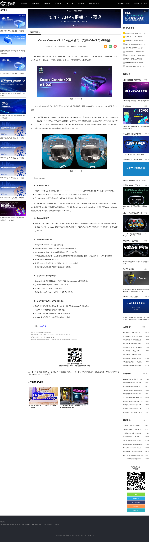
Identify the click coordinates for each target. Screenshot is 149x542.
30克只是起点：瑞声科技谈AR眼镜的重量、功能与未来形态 (133, 336)
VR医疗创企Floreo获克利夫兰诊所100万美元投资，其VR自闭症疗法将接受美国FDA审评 (133, 425)
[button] (71, 25)
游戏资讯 (46, 3)
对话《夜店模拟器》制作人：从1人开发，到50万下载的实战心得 (133, 343)
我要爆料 (135, 506)
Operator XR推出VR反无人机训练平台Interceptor (135, 55)
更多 (146, 80)
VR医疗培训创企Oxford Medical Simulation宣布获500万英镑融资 (133, 455)
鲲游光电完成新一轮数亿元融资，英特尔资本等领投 (97, 372)
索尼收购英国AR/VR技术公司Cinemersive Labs (133, 444)
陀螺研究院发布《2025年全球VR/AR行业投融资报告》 (133, 401)
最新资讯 (24, 3)
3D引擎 (83, 46)
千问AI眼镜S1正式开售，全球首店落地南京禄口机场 (135, 40)
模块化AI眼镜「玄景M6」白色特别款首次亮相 (135, 48)
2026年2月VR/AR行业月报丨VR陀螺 (133, 386)
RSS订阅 (135, 510)
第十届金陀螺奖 (4, 524)
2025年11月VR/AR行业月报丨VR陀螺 (133, 408)
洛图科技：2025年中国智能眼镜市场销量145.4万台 (133, 390)
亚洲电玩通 (56, 524)
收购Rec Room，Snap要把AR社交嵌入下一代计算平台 (135, 37)
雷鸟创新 (49, 524)
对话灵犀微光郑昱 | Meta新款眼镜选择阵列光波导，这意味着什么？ (133, 362)
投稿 (136, 494)
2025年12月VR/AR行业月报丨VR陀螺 (133, 405)
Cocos (79, 46)
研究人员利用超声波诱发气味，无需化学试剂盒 (135, 66)
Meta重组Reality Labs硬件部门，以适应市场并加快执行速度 (135, 33)
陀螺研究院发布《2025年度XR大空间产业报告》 (133, 394)
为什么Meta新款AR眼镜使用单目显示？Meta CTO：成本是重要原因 (133, 365)
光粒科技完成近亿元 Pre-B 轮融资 (132, 451)
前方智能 (21, 524)
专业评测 (35, 3)
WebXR (73, 46)
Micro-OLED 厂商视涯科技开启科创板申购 (133, 459)
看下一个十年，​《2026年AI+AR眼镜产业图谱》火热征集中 (135, 51)
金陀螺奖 (81, 3)
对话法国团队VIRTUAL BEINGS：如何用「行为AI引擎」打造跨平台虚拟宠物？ (133, 347)
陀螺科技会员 (94, 3)
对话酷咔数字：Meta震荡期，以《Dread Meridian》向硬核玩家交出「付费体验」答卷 (133, 332)
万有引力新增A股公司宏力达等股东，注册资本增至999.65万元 (133, 440)
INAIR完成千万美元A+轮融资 (131, 437)
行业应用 (58, 3)
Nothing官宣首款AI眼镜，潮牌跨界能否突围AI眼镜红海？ (135, 62)
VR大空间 (69, 3)
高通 (36, 524)
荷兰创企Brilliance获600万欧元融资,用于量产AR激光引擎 (133, 448)
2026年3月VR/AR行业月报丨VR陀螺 (133, 379)
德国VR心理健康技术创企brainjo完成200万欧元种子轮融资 (133, 429)
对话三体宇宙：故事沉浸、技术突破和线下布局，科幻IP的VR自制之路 (133, 354)
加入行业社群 (136, 502)
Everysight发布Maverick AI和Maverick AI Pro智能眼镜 (135, 44)
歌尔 (33, 524)
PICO (44, 524)
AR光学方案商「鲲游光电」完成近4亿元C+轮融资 (133, 433)
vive (40, 524)
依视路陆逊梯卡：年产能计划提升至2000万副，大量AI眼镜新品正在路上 (133, 340)
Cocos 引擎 (42, 326)
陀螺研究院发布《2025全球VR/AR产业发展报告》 (133, 383)
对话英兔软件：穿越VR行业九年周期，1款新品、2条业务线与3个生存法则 (133, 358)
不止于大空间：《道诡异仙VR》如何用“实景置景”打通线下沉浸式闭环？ (133, 351)
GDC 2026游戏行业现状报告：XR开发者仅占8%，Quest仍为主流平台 (133, 397)
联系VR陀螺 (136, 498)
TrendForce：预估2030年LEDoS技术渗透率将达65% (133, 412)
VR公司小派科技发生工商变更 (133, 59)
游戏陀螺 (27, 524)
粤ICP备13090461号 (87, 535)
